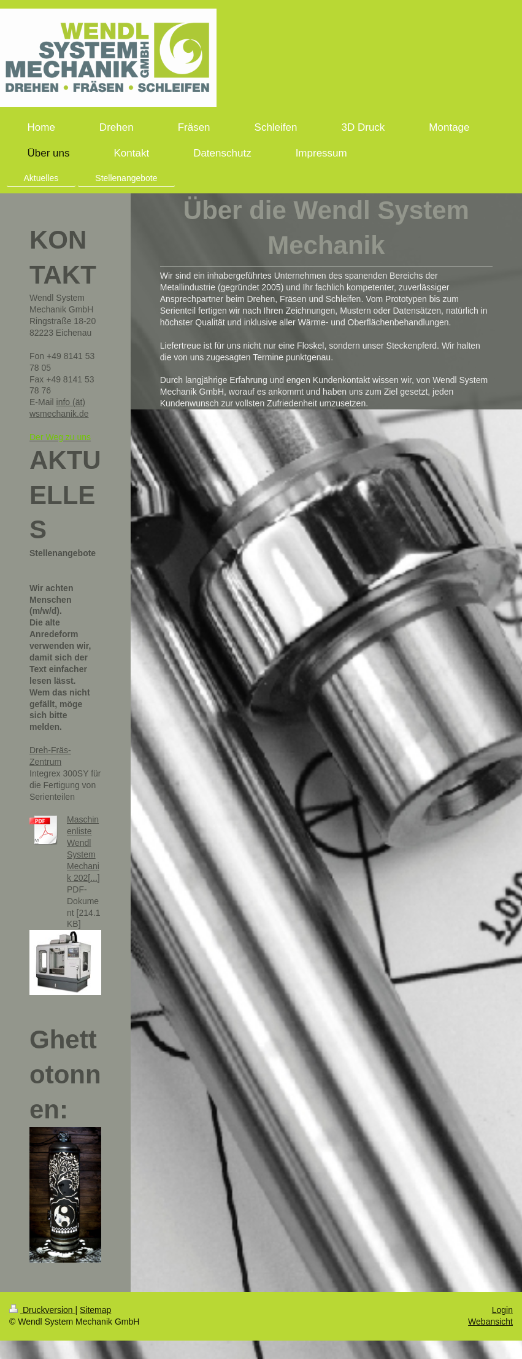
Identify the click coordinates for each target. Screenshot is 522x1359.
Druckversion (42, 1310)
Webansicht (490, 1321)
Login (502, 1310)
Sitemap (95, 1310)
